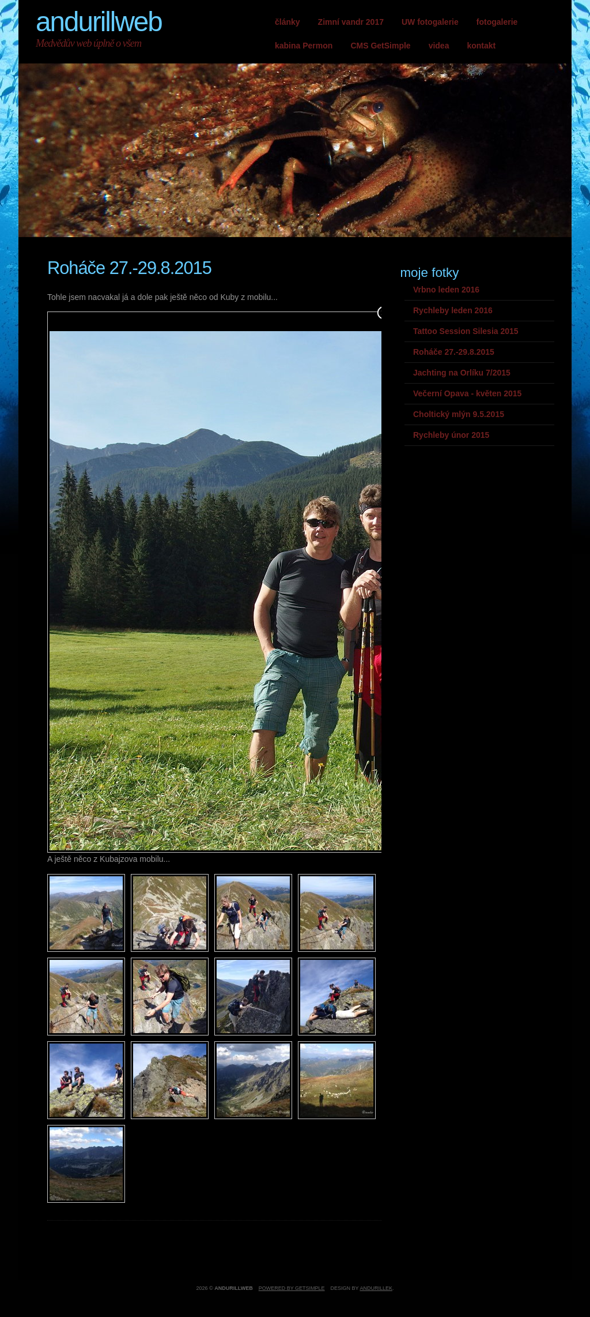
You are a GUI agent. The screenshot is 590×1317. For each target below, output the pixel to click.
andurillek (376, 1288)
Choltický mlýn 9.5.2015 (458, 414)
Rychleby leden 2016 (453, 310)
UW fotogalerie (430, 22)
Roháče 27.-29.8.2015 (453, 352)
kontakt (481, 45)
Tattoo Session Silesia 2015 (466, 331)
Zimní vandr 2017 (351, 22)
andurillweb (99, 21)
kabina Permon (303, 45)
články (287, 22)
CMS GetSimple (380, 45)
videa (439, 45)
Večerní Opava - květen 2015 (467, 393)
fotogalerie (497, 22)
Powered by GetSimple (292, 1288)
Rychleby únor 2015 (451, 435)
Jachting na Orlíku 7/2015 (461, 372)
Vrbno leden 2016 (446, 289)
